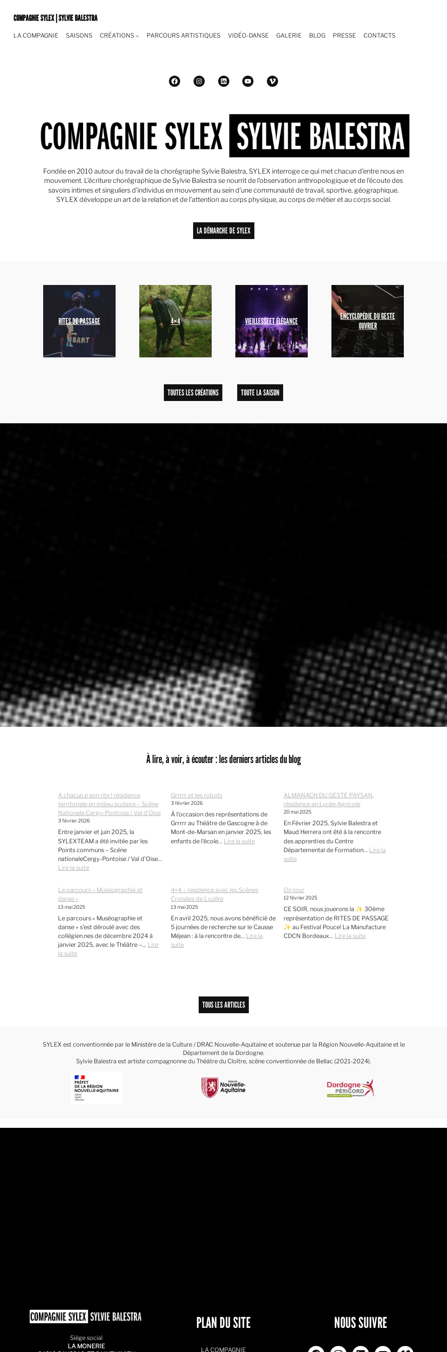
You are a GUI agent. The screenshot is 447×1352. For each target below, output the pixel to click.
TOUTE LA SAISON (260, 392)
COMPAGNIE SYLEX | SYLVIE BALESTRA (55, 18)
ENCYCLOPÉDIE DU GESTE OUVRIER (367, 320)
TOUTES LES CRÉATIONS (193, 392)
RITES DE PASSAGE (79, 321)
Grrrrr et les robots (196, 795)
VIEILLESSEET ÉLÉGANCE (271, 321)
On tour (294, 889)
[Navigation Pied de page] (137, 36)
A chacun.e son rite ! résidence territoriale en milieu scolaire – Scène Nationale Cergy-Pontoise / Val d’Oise (109, 804)
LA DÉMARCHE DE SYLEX (224, 230)
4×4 (175, 321)
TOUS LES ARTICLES (223, 1004)
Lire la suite (73, 867)
